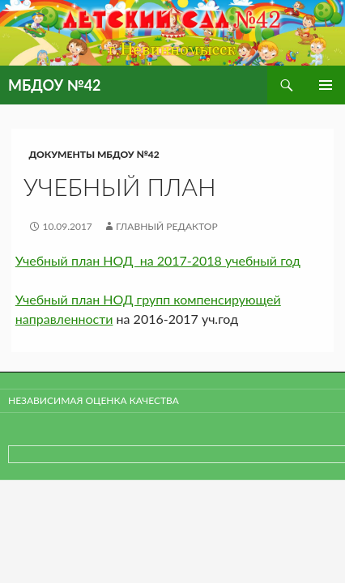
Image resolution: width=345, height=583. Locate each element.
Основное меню (325, 85)
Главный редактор (167, 226)
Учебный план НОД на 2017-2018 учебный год (157, 260)
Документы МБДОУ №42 (93, 154)
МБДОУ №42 (54, 85)
